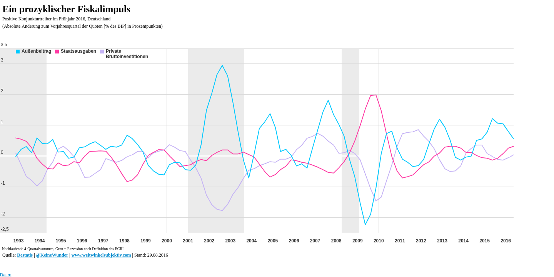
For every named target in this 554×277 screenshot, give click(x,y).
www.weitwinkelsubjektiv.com (101, 255)
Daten (5, 274)
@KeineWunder (52, 255)
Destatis (25, 255)
